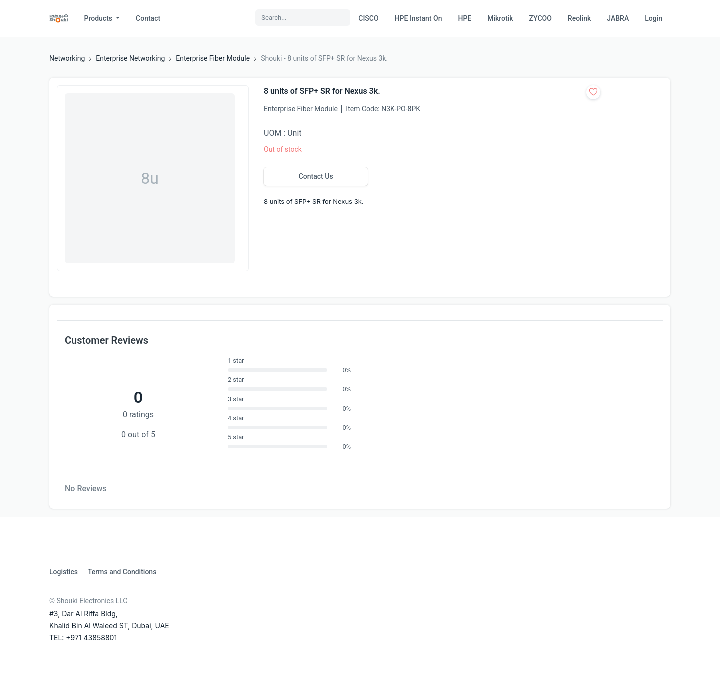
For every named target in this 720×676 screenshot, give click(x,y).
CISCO (368, 18)
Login (653, 18)
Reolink (579, 18)
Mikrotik (500, 18)
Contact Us (316, 176)
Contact (148, 18)
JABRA (618, 18)
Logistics (64, 572)
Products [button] (99, 18)
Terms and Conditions (122, 572)
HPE (465, 18)
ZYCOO (541, 18)
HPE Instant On (418, 18)
